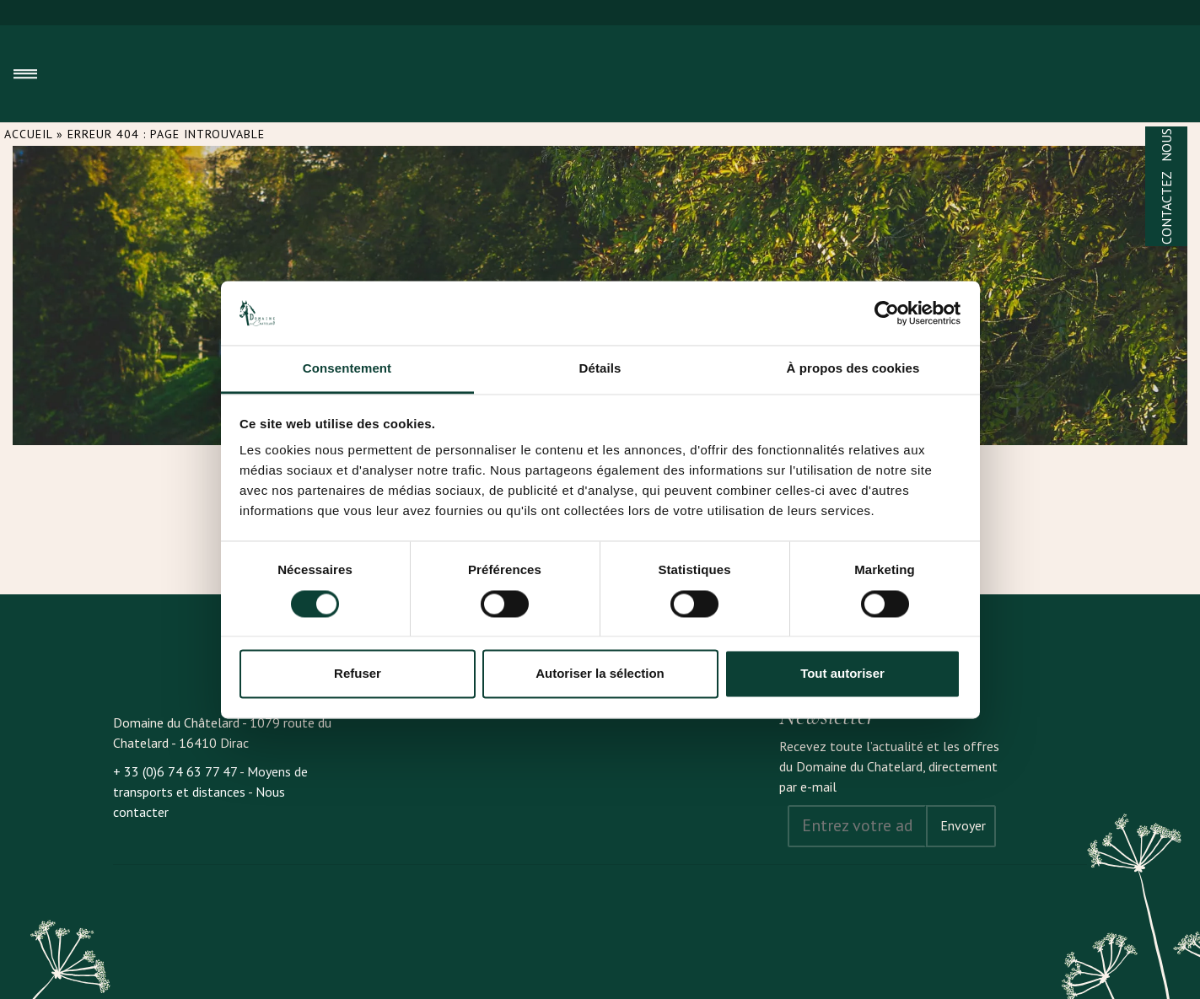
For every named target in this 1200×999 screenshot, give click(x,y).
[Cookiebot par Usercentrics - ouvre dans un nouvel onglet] (887, 312)
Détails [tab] (600, 369)
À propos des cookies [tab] (853, 369)
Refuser (357, 674)
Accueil (28, 134)
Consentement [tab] (347, 369)
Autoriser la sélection (600, 674)
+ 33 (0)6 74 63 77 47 (175, 771)
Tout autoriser (842, 674)
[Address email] (857, 826)
